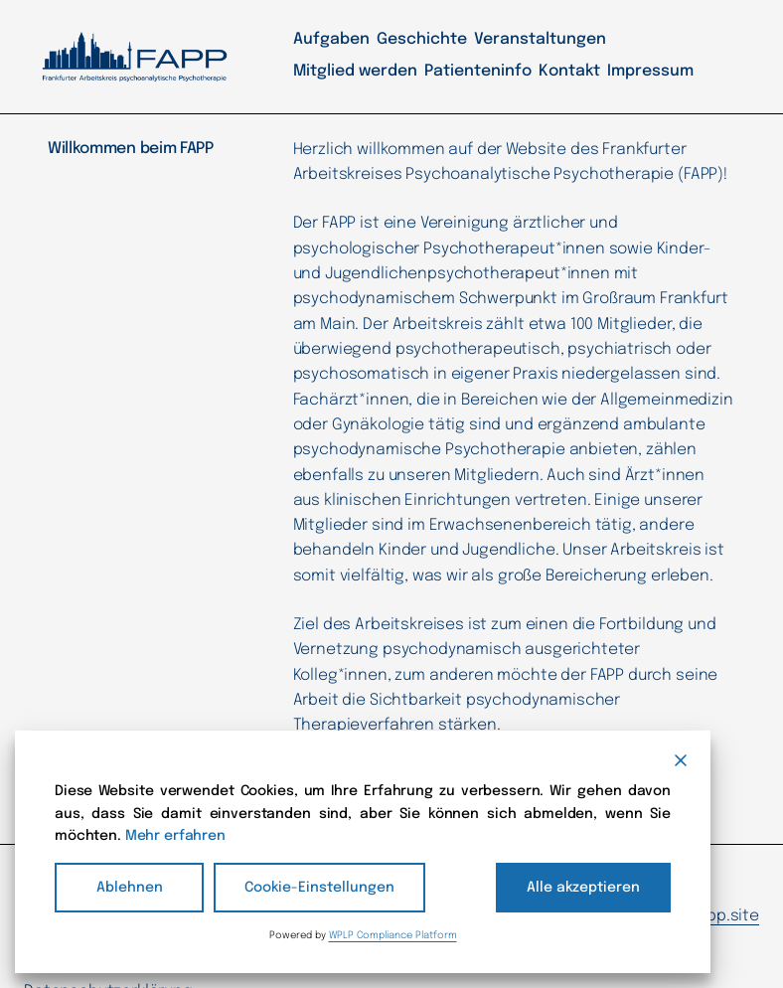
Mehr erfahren (485, 835)
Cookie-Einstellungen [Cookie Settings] (305, 887)
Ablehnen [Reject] (129, 887)
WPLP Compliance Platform (388, 934)
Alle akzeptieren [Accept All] (594, 887)
